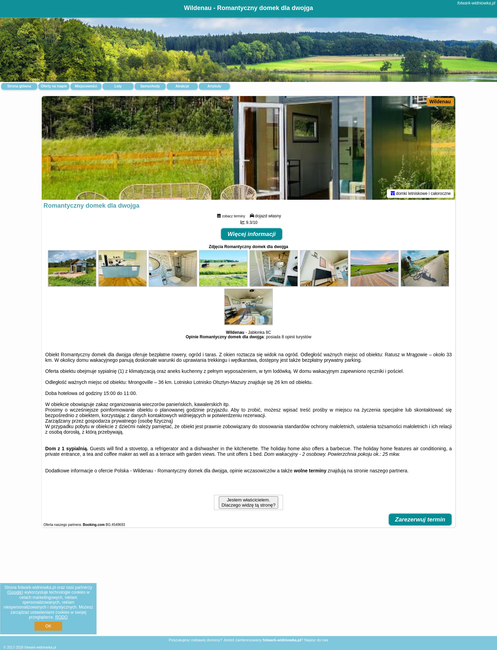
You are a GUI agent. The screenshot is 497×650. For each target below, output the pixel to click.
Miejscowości (86, 86)
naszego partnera (388, 470)
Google (15, 592)
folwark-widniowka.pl (476, 3)
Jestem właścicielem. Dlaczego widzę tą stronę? (248, 502)
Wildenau (440, 101)
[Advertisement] (248, 585)
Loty (117, 86)
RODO (61, 617)
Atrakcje (182, 86)
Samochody (150, 86)
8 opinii (288, 337)
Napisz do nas (316, 640)
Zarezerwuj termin (420, 519)
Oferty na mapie (54, 86)
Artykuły (214, 86)
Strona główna (19, 86)
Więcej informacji (251, 234)
